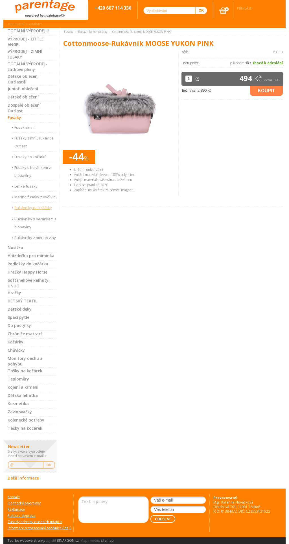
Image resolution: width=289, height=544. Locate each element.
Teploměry (18, 379)
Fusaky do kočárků (30, 156)
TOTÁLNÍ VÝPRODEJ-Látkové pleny (27, 66)
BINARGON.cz (68, 540)
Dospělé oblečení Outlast (24, 107)
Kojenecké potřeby (26, 420)
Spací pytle (18, 317)
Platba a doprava (21, 515)
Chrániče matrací (25, 333)
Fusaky (14, 117)
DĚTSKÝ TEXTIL (22, 301)
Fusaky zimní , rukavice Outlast (34, 142)
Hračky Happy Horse (27, 272)
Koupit (266, 90)
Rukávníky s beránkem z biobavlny (35, 222)
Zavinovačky (20, 411)
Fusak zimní (24, 127)
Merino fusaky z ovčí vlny (36, 196)
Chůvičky (16, 350)
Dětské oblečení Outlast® (23, 79)
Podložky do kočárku (28, 263)
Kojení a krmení (23, 387)
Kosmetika (18, 403)
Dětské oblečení (23, 97)
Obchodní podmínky (25, 24)
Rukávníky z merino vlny (35, 237)
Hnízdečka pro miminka (31, 255)
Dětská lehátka (23, 395)
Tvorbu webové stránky (26, 540)
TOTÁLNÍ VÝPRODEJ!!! (28, 30)
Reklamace (16, 509)
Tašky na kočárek (25, 370)
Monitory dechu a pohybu (25, 361)
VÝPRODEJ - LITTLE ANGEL (26, 41)
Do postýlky (19, 325)
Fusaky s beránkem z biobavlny (32, 171)
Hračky (14, 292)
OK (49, 465)
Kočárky (15, 342)
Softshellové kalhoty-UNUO (29, 283)
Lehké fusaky (26, 186)
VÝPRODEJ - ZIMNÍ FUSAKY (25, 54)
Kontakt (14, 496)
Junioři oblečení (23, 88)
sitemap (107, 540)
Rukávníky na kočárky (33, 207)
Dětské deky (20, 309)
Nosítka (15, 247)
